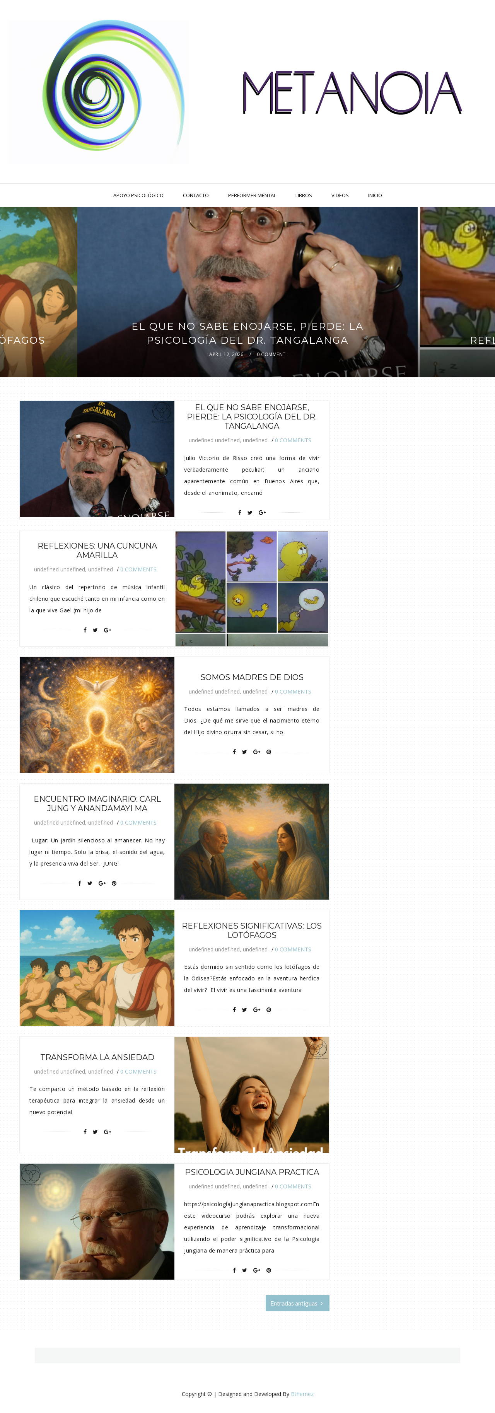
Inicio (375, 195)
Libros (303, 195)
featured (248, 311)
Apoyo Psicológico (138, 195)
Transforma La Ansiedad (97, 1057)
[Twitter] (250, 512)
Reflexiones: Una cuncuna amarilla (97, 550)
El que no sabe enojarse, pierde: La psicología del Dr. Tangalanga (252, 417)
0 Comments (293, 440)
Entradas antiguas (296, 1303)
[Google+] (262, 512)
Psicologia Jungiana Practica (252, 1172)
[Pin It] (268, 752)
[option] (247, 292)
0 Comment (271, 354)
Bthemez (302, 1394)
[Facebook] (239, 512)
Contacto (196, 195)
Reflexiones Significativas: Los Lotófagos (252, 930)
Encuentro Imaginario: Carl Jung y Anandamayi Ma (97, 803)
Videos (340, 195)
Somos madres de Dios (252, 677)
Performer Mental (252, 195)
